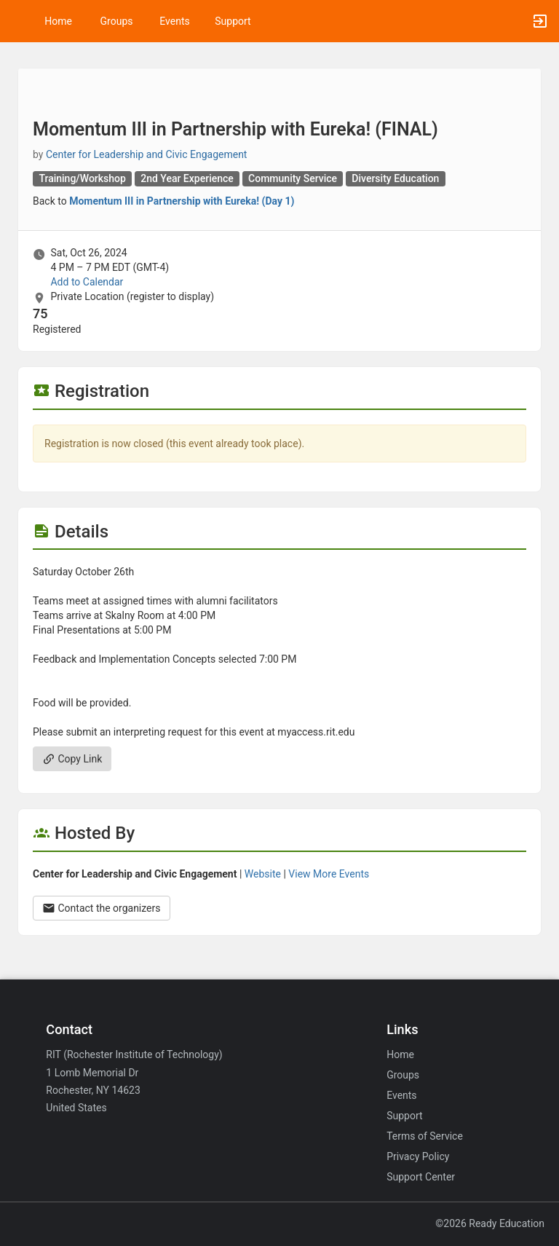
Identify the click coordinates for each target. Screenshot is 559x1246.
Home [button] (58, 21)
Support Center (420, 1177)
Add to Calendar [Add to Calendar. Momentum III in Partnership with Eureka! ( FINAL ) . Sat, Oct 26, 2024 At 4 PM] (86, 282)
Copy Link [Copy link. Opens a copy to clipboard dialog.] (72, 759)
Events (174, 21)
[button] (18, 21)
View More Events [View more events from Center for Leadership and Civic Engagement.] (328, 874)
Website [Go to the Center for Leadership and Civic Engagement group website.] (263, 874)
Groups (116, 21)
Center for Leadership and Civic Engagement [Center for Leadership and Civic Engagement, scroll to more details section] (146, 154)
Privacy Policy (417, 1156)
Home (400, 1054)
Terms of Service (424, 1136)
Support (232, 21)
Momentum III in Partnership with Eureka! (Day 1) (181, 201)
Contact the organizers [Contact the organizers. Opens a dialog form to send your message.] (101, 908)
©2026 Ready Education (489, 1223)
